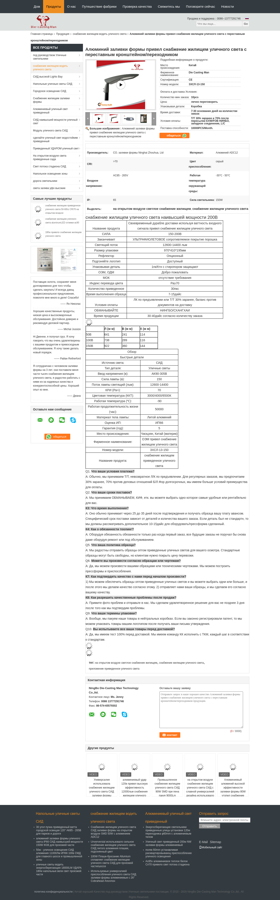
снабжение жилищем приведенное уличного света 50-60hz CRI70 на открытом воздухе (62, 209)
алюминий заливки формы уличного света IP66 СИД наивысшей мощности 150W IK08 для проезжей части (59, 842)
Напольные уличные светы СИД (52, 83)
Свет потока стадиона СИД (49, 166)
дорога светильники (45, 180)
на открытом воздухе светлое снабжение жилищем (126, 662)
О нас (71, 6)
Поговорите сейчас (200, 6)
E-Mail (203, 842)
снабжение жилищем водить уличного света (100, 33)
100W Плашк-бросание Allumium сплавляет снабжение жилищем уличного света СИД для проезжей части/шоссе (112, 861)
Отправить (209, 826)
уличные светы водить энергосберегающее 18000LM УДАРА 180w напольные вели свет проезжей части (59, 869)
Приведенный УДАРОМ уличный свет (56, 148)
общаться (177, 135)
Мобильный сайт (210, 847)
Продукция (62, 33)
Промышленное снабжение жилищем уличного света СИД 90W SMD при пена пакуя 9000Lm (167, 787)
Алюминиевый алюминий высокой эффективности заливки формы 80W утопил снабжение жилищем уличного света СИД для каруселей (233, 793)
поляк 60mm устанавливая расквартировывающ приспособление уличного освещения (168, 853)
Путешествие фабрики (99, 6)
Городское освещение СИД (49, 91)
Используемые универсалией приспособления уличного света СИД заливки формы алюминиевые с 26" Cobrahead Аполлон (113, 876)
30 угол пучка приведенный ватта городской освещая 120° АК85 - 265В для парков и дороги (58, 830)
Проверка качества (137, 6)
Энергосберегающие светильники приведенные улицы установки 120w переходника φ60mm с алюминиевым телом (168, 832)
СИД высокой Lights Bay (48, 76)
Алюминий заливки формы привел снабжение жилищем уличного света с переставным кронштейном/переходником (122, 132)
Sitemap (215, 842)
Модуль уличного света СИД (50, 130)
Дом (37, 6)
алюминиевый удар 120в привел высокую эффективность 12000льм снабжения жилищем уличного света (134, 789)
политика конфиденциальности (53, 891)
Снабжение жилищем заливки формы (51, 100)
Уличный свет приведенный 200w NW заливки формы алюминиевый (168, 843)
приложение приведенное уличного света (114, 668)
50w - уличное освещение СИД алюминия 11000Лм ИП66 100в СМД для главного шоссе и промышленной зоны (59, 854)
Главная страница (42, 33)
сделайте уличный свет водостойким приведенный (55, 139)
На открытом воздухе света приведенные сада (49, 157)
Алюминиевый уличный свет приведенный (50, 111)
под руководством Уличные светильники (49, 57)
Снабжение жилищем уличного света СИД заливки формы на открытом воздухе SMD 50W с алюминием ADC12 (113, 832)
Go (246, 23)
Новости (227, 6)
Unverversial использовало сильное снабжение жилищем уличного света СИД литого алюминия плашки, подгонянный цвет (113, 846)
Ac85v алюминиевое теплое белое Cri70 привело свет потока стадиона (167, 863)
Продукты (53, 6)
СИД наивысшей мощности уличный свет (55, 121)
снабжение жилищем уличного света (181, 662)
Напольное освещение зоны (50, 173)
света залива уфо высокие (49, 188)
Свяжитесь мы (169, 6)
